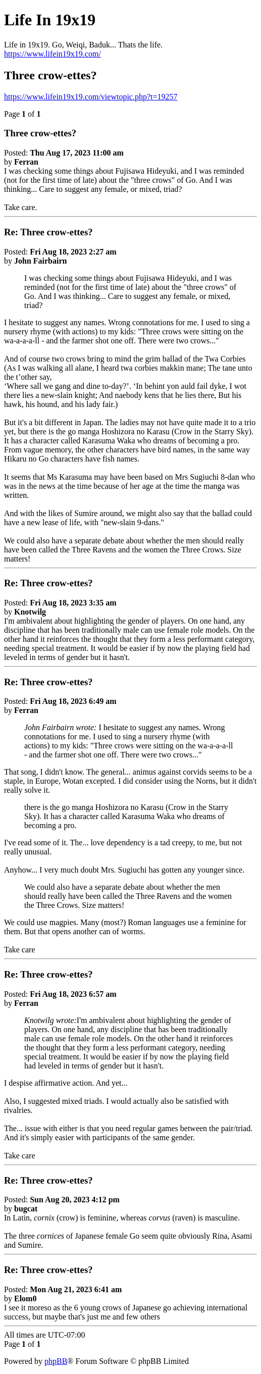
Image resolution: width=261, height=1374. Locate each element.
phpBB (55, 1361)
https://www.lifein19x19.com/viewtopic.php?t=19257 (91, 96)
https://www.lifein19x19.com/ (52, 53)
